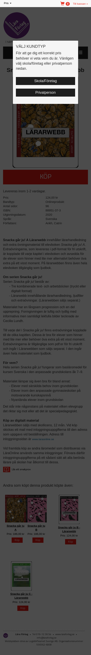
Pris (8, 3)
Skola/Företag (45, 81)
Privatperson (45, 92)
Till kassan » (80, 3)
